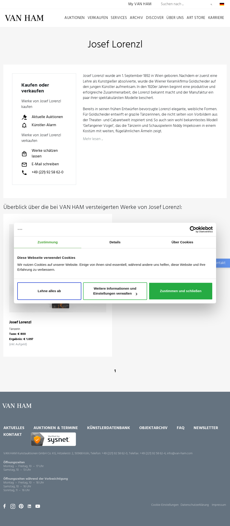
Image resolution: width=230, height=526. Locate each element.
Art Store (196, 18)
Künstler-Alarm (38, 125)
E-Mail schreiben (40, 165)
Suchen (211, 4)
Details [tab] (114, 242)
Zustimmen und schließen (180, 291)
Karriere (216, 18)
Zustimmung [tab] (48, 242)
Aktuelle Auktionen (42, 117)
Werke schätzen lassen (39, 153)
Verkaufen (98, 18)
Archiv (136, 18)
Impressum (219, 505)
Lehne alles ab (49, 291)
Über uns (175, 18)
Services (119, 18)
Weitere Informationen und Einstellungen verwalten (115, 291)
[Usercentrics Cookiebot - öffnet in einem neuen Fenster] (193, 229)
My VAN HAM (140, 4)
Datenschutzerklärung (195, 505)
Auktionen (74, 18)
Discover (155, 18)
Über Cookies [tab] (182, 242)
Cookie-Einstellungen (165, 505)
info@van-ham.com (179, 453)
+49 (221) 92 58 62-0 (42, 173)
